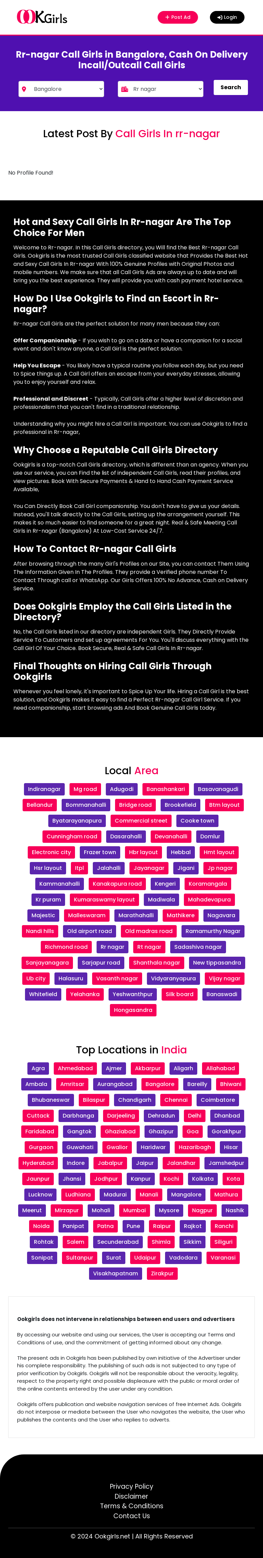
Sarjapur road (101, 963)
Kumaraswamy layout (104, 900)
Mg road (85, 789)
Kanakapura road (117, 884)
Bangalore (160, 1084)
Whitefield (43, 994)
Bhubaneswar (51, 1100)
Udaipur (145, 1258)
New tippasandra (217, 963)
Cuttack (38, 1116)
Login (227, 17)
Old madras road (149, 931)
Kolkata (203, 1179)
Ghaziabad (120, 1131)
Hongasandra (133, 1010)
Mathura (226, 1195)
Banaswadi (221, 994)
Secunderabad (118, 1242)
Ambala (36, 1084)
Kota (233, 1179)
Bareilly (197, 1084)
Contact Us (131, 1516)
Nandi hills (40, 931)
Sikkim (192, 1242)
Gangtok (79, 1131)
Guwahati (79, 1147)
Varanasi (223, 1258)
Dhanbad (227, 1116)
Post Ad (179, 17)
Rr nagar (112, 947)
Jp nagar (220, 868)
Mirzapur (67, 1210)
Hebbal (181, 852)
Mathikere (181, 915)
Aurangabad (115, 1084)
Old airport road (89, 931)
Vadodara (183, 1258)
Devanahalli (171, 836)
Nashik (235, 1210)
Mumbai (134, 1210)
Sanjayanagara (47, 963)
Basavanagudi (218, 789)
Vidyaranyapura (173, 978)
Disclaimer (131, 1496)
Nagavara (221, 915)
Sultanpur (79, 1258)
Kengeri (165, 884)
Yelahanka (85, 994)
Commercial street (141, 821)
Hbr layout (143, 852)
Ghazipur (161, 1131)
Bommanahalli (86, 805)
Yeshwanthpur (133, 994)
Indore (76, 1163)
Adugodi (122, 789)
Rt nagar (149, 947)
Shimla (161, 1242)
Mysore (169, 1210)
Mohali (101, 1210)
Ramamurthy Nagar (213, 931)
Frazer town (100, 852)
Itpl (79, 868)
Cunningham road (72, 836)
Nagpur (202, 1210)
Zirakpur (162, 1273)
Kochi (171, 1179)
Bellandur (40, 805)
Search (231, 87)
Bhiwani (230, 1084)
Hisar (231, 1147)
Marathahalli (136, 915)
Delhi (194, 1116)
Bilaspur (94, 1100)
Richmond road (66, 947)
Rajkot (193, 1226)
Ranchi (224, 1226)
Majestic (43, 915)
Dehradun (161, 1116)
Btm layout (224, 805)
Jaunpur (38, 1179)
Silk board (179, 994)
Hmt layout (219, 852)
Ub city (36, 978)
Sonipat (42, 1258)
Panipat (73, 1226)
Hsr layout (48, 868)
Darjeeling (121, 1116)
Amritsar (72, 1084)
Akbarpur (148, 1068)
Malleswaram (86, 915)
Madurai (115, 1195)
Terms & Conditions (131, 1506)
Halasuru (71, 978)
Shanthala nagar (156, 963)
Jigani (186, 868)
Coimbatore (218, 1100)
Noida (41, 1226)
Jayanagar (149, 868)
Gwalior (117, 1147)
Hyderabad (38, 1163)
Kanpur (141, 1179)
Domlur (210, 836)
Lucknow (40, 1195)
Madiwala (161, 900)
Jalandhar (181, 1163)
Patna (105, 1226)
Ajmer (114, 1068)
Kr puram (48, 900)
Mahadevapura (209, 900)
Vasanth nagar (117, 978)
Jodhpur (106, 1179)
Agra (38, 1068)
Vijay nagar (224, 978)
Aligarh (183, 1068)
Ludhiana (78, 1195)
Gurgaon (41, 1147)
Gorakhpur (226, 1131)
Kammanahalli (59, 884)
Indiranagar (44, 789)
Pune (133, 1226)
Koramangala (208, 884)
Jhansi (72, 1179)
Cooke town (197, 821)
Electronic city (51, 852)
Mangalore (186, 1195)
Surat (113, 1258)
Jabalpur (110, 1163)
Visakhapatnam (115, 1273)
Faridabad (39, 1131)
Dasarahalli (126, 836)
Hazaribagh (195, 1147)
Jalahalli (109, 868)
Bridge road (135, 805)
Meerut (32, 1210)
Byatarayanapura (77, 821)
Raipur (162, 1226)
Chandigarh (134, 1100)
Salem (75, 1242)
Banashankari (166, 789)
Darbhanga (78, 1116)
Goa (193, 1131)
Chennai (176, 1100)
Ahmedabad (75, 1068)
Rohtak (44, 1242)
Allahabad (220, 1068)
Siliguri (223, 1242)
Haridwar (153, 1147)
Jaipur (145, 1163)
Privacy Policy (131, 1486)
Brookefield (180, 805)
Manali (149, 1195)
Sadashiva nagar (198, 947)
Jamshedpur (226, 1163)
